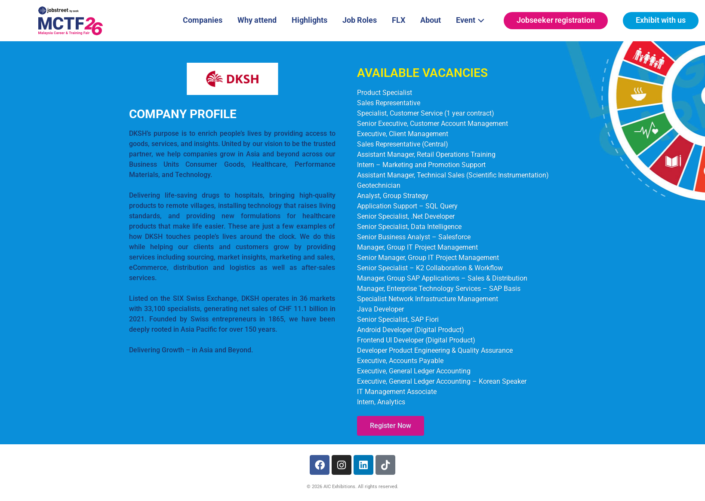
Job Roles (359, 19)
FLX (398, 19)
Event (472, 19)
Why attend (257, 19)
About (430, 19)
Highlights (309, 19)
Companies (202, 19)
